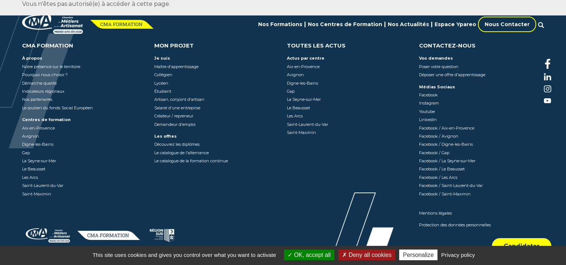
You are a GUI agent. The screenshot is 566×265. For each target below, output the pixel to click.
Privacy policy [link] (458, 255)
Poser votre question (438, 66)
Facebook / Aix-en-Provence (446, 128)
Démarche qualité (39, 83)
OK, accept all (309, 255)
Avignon (30, 136)
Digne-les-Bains (37, 144)
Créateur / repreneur (173, 116)
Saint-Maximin (36, 194)
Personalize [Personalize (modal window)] (418, 255)
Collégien (163, 74)
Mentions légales (435, 213)
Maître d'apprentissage (176, 66)
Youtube (427, 111)
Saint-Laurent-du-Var (42, 185)
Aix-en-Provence (38, 128)
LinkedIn (428, 119)
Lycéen (161, 83)
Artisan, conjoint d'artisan (179, 99)
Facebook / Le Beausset (442, 169)
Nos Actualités (408, 24)
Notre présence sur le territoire (51, 66)
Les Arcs (30, 177)
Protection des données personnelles (455, 224)
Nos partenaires (37, 99)
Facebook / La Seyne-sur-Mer (447, 160)
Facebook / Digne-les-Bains (446, 144)
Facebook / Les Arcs (438, 177)
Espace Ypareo (455, 24)
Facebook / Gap (434, 152)
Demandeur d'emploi (175, 124)
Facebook (428, 95)
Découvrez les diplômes (177, 144)
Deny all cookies (366, 255)
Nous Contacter (507, 24)
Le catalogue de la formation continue (191, 160)
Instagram (429, 103)
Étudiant (162, 91)
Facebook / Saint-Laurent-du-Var (451, 185)
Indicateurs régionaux (43, 91)
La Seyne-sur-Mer (39, 160)
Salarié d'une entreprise (177, 107)
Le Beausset (33, 169)
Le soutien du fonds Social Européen (57, 107)
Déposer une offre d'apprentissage (452, 74)
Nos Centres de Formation (345, 24)
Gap (26, 152)
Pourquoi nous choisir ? (45, 74)
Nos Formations (280, 24)
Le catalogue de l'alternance (181, 152)
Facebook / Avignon (438, 136)
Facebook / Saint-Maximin (445, 194)
